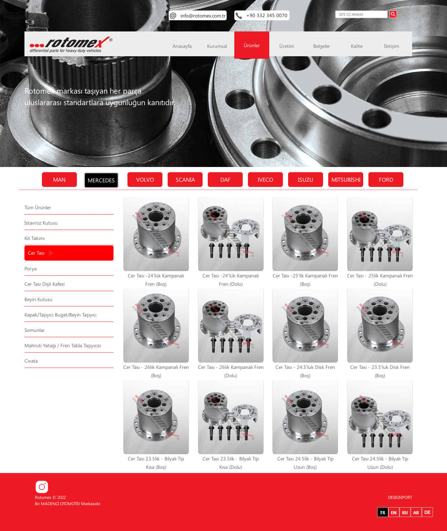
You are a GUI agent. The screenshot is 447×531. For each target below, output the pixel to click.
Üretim (286, 46)
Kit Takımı (34, 238)
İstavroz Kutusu (41, 222)
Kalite (356, 46)
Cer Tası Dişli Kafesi (44, 284)
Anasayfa (182, 46)
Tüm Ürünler (37, 207)
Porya (30, 268)
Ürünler (252, 45)
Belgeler (321, 46)
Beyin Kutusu (38, 299)
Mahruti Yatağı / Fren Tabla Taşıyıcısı (62, 345)
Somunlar (34, 330)
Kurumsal (217, 46)
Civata (31, 360)
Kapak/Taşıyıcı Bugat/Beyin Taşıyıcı (60, 314)
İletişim (391, 46)
